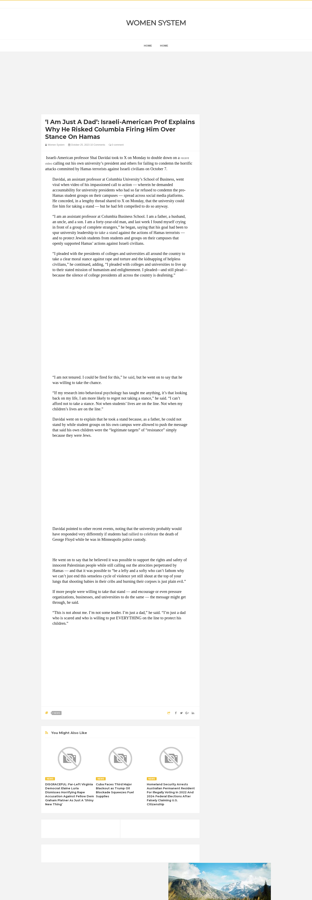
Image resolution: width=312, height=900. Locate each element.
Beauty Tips (246, 491)
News (57, 713)
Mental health (254, 518)
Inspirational (218, 518)
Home (164, 45)
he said (128, 377)
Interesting (235, 518)
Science (215, 532)
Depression (245, 498)
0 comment (116, 144)
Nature (214, 525)
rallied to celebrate (143, 534)
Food (241, 505)
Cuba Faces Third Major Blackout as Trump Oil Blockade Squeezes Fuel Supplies (115, 790)
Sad (249, 525)
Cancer (215, 498)
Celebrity (229, 498)
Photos (238, 525)
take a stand (108, 232)
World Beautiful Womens (225, 539)
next (213, 256)
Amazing (216, 491)
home (148, 45)
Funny (252, 505)
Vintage (229, 532)
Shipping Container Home (228, 453)
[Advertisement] (120, 84)
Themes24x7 (168, 893)
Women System (156, 23)
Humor (241, 511)
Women (242, 532)
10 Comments (97, 144)
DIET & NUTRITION (222, 505)
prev (210, 256)
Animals (230, 491)
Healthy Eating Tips (222, 511)
